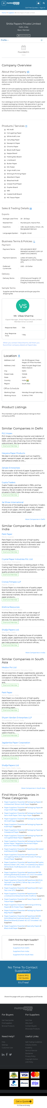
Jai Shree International (12, 502)
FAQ (3, 1042)
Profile (4, 40)
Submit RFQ (23, 976)
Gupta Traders (8, 482)
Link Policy (29, 1062)
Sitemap (5, 1045)
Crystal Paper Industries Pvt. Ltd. (17, 559)
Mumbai (5, 745)
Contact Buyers (31, 1026)
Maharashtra (15, 745)
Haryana (24, 670)
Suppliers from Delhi (21, 948)
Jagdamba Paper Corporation (16, 743)
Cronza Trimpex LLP (11, 582)
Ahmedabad (7, 720)
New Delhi (6, 632)
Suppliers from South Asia (23, 955)
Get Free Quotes (31, 8)
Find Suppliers (7, 1023)
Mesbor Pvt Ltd (9, 667)
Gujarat (11, 537)
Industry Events (31, 1045)
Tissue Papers (32, 899)
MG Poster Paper (21, 907)
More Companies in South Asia (33, 788)
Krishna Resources (11, 607)
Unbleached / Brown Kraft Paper (20, 804)
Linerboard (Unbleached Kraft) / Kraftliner (24, 896)
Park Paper (7, 534)
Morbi (4, 537)
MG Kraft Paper (14, 821)
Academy (28, 1048)
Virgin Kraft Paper (15, 810)
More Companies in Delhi (35, 519)
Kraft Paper (12, 826)
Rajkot (4, 585)
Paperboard (31, 849)
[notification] (39, 3)
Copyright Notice (31, 1059)
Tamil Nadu (17, 610)
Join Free (28, 1020)
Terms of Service (31, 1050)
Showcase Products (32, 1029)
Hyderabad (6, 562)
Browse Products (8, 1026)
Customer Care (7, 1048)
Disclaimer (29, 1053)
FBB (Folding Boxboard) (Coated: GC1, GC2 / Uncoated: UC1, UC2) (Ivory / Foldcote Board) (23, 874)
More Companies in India (35, 653)
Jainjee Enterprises (11, 468)
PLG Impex (7, 433)
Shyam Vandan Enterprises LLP (17, 717)
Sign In (42, 8)
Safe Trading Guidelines (33, 1042)
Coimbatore (7, 610)
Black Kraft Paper (15, 928)
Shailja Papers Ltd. (10, 630)
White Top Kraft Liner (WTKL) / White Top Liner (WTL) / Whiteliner (23, 882)
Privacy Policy (30, 1056)
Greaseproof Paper (15, 832)
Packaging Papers (34, 802)
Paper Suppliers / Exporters (14, 802)
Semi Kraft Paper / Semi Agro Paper (22, 815)
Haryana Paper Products (13, 453)
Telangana (16, 562)
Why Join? (29, 1023)
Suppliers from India (21, 951)
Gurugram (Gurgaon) (11, 670)
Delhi (13, 632)
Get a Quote (23, 1101)
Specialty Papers (33, 926)
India (30, 670)
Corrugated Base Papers (17, 838)
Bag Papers (12, 912)
